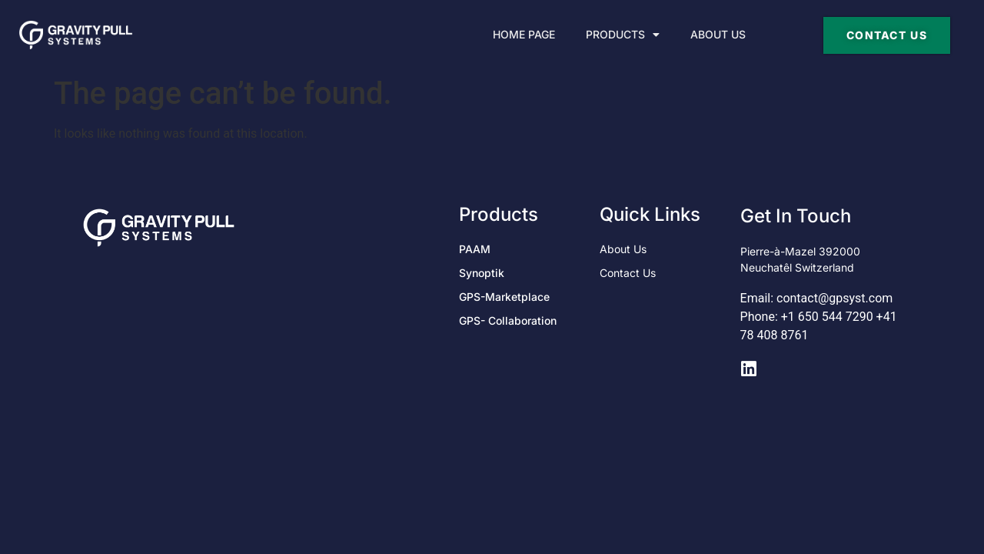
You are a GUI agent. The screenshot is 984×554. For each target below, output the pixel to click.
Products (623, 35)
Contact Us (628, 272)
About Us (718, 34)
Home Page (524, 34)
